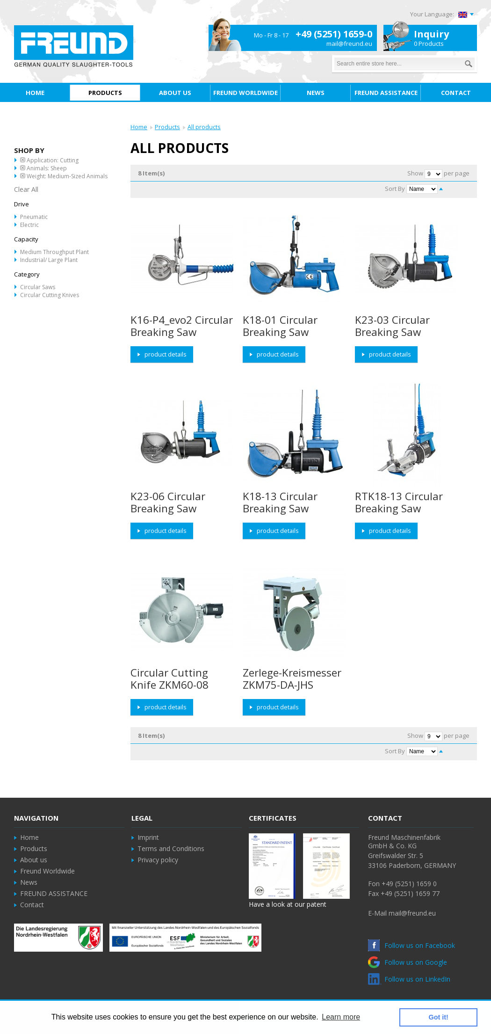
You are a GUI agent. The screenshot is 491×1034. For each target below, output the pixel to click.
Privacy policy (157, 859)
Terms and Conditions (170, 848)
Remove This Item (22, 159)
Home (138, 127)
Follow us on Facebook (411, 945)
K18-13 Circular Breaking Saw (280, 502)
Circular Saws (37, 287)
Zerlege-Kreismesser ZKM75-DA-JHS (292, 678)
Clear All (26, 189)
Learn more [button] (341, 1017)
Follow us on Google (407, 962)
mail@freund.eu (349, 43)
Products (167, 127)
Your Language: (432, 14)
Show (415, 173)
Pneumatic (34, 217)
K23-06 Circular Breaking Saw (167, 502)
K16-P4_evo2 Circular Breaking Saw (181, 326)
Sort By (395, 188)
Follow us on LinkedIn (409, 979)
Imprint (148, 837)
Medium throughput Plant (54, 252)
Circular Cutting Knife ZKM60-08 (169, 678)
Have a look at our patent (287, 904)
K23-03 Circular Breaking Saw (392, 326)
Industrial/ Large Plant (49, 260)
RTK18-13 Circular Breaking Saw (399, 502)
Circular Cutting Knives (49, 295)
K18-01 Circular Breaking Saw (280, 326)
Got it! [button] (438, 1017)
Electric (29, 225)
